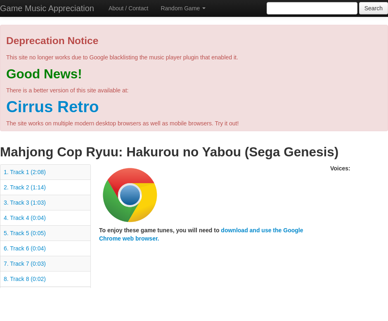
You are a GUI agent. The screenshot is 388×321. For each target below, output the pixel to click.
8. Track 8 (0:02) (25, 279)
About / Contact (129, 8)
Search (373, 8)
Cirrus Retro (52, 107)
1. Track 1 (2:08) (25, 172)
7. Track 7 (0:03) (25, 263)
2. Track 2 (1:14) (25, 187)
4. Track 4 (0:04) (25, 218)
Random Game (183, 8)
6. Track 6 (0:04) (25, 248)
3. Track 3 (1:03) (25, 202)
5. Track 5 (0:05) (25, 233)
